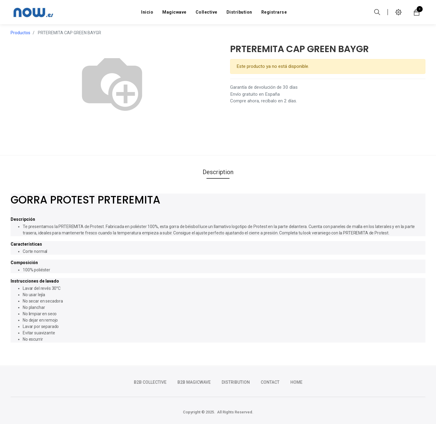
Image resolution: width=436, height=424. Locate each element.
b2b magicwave (194, 382)
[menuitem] (147, 12)
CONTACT (270, 382)
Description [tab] (218, 172)
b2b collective (150, 382)
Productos (20, 32)
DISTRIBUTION (236, 382)
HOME (296, 382)
